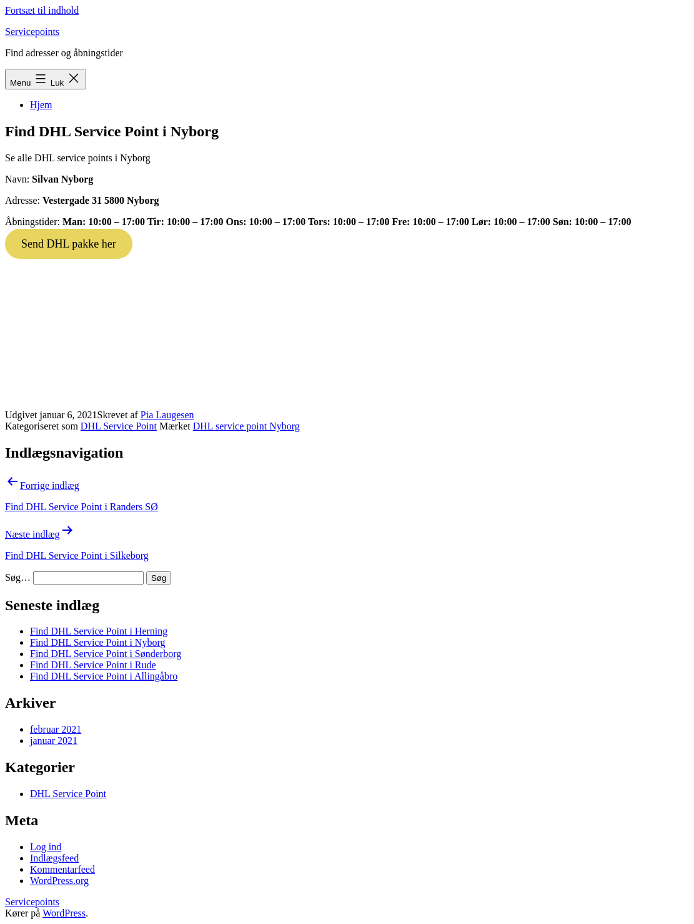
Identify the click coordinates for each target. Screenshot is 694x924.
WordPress (64, 913)
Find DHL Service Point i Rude (93, 665)
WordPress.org (59, 880)
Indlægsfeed (54, 858)
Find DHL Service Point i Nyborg (97, 642)
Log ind (45, 846)
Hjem (41, 104)
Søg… (18, 577)
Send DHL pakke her (68, 244)
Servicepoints (32, 31)
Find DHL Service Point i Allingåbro (103, 676)
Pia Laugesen (167, 414)
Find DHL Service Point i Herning (98, 631)
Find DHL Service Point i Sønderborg (105, 653)
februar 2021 (55, 729)
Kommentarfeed (62, 869)
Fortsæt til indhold (42, 10)
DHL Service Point (119, 426)
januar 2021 (53, 740)
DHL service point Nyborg (246, 426)
